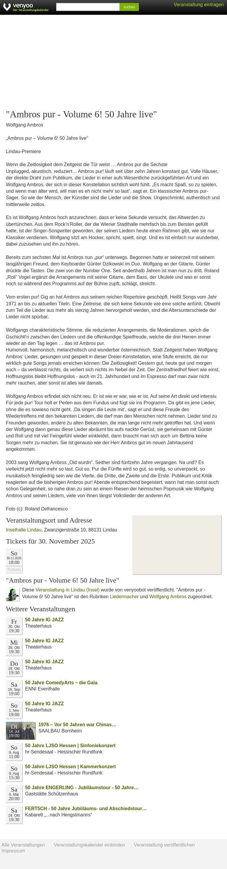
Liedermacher (124, 596)
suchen (129, 7)
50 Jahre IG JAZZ (44, 619)
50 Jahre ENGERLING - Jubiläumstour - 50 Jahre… (82, 787)
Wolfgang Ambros (168, 596)
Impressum (13, 850)
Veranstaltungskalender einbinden (89, 844)
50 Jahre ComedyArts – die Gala (61, 682)
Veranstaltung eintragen (199, 4)
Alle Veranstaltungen (23, 844)
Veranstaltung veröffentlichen (164, 844)
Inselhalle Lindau (23, 529)
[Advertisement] (113, 62)
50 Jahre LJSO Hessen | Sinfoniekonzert (70, 745)
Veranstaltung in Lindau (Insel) (67, 589)
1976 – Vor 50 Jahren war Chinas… (77, 724)
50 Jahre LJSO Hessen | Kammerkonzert (70, 766)
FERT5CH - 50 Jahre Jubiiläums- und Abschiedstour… (86, 808)
